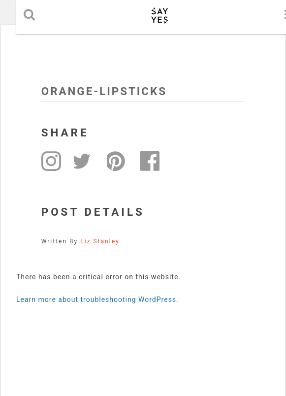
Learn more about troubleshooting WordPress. (97, 299)
